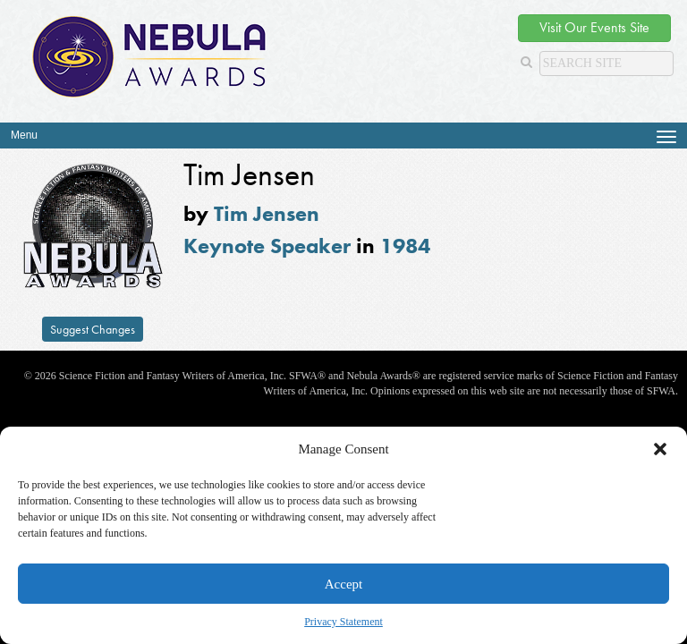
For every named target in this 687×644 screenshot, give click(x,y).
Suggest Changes (92, 329)
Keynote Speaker (267, 245)
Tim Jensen (266, 213)
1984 (405, 245)
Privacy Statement (343, 621)
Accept (343, 584)
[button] (660, 449)
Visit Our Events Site (594, 27)
